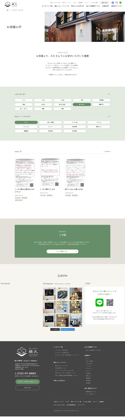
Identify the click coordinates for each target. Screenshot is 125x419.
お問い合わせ (104, 2)
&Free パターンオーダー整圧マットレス (65, 375)
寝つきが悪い (62, 105)
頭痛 (62, 109)
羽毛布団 (50, 132)
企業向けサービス (115, 6)
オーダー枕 (74, 123)
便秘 (23, 105)
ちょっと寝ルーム (90, 396)
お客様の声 (104, 6)
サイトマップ (95, 407)
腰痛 (43, 109)
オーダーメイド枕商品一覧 (62, 355)
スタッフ (86, 2)
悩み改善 (74, 128)
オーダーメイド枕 (46, 6)
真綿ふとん (99, 128)
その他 (62, 100)
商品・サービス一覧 (55, 2)
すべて (24, 100)
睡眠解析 (26, 132)
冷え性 (43, 105)
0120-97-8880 (26, 376)
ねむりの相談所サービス (92, 6)
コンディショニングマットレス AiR (64, 373)
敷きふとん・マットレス (61, 6)
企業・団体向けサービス (91, 390)
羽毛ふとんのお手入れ (77, 6)
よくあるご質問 (94, 2)
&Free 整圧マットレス (60, 370)
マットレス (26, 128)
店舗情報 (80, 2)
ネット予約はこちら (62, 253)
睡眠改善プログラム (91, 394)
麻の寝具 (74, 132)
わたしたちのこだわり (68, 407)
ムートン (50, 128)
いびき (43, 100)
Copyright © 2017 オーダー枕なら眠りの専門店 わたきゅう (68, 413)
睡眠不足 (101, 105)
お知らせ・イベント (66, 2)
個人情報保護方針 (83, 407)
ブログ (74, 2)
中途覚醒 (101, 100)
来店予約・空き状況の (28, 385)
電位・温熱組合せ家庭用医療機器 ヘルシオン (66, 378)
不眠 (82, 100)
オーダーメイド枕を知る (61, 352)
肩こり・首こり (23, 109)
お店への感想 (50, 123)
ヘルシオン (99, 123)
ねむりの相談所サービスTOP (93, 352)
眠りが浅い (82, 105)
